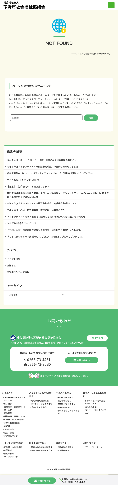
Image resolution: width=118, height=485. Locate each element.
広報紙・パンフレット (14, 419)
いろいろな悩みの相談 (12, 442)
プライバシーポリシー (94, 447)
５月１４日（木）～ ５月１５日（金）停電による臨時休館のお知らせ (42, 160)
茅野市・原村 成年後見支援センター (95, 402)
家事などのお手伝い (67, 404)
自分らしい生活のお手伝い (94, 395)
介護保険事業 (64, 450)
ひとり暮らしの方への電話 (68, 412)
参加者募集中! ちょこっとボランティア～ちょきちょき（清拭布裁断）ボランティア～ (50, 173)
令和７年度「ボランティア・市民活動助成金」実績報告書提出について (42, 203)
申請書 (7, 426)
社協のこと (7, 393)
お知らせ (11, 265)
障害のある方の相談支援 (42, 447)
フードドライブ (11, 456)
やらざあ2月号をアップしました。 (24, 223)
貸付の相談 (9, 453)
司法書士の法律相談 (13, 447)
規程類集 (8, 413)
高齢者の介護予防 (66, 447)
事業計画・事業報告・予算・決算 (15, 408)
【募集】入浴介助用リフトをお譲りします (28, 186)
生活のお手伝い (63, 393)
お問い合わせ (82, 360)
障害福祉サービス (37, 442)
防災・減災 (9, 432)
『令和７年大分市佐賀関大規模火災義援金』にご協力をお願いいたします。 (44, 229)
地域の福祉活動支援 (40, 400)
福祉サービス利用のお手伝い (95, 411)
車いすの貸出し (65, 401)
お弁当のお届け (65, 407)
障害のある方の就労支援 (42, 450)
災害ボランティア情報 (18, 272)
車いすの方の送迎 (66, 397)
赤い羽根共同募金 (12, 422)
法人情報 (8, 403)
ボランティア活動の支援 (41, 404)
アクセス (97, 338)
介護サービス (62, 442)
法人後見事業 (91, 406)
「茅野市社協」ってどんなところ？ (14, 399)
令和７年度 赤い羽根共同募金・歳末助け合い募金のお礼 (36, 210)
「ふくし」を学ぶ (39, 407)
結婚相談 (8, 450)
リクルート (9, 429)
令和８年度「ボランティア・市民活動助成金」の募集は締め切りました (42, 166)
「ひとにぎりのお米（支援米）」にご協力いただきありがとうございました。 (45, 236)
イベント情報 (13, 258)
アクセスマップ (11, 436)
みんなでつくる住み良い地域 (40, 395)
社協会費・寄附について (15, 416)
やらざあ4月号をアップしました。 (24, 180)
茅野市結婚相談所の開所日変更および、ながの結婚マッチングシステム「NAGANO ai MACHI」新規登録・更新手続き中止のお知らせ (58, 194)
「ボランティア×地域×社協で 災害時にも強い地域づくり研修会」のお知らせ (46, 216)
